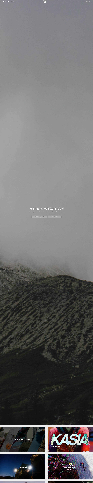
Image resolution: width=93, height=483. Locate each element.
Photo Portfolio (55, 216)
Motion (4, 1)
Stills (8, 1)
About (12, 1)
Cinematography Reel (39, 216)
